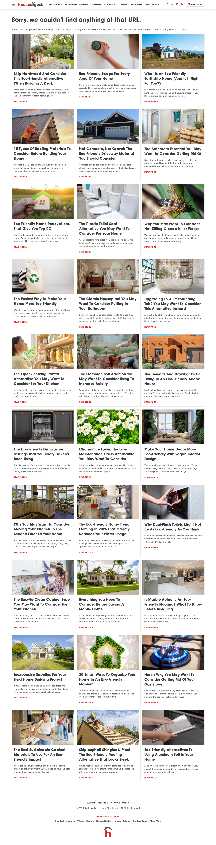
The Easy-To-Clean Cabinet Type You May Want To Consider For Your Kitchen (42, 604)
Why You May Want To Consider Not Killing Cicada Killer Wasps (172, 227)
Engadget (59, 821)
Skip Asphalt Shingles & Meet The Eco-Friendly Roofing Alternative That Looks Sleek (104, 754)
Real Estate (152, 4)
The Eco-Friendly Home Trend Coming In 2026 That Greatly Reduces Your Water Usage (104, 529)
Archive (103, 802)
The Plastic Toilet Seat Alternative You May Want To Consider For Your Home (104, 228)
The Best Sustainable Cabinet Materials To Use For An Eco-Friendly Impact (39, 754)
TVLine (80, 821)
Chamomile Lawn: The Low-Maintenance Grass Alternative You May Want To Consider (106, 454)
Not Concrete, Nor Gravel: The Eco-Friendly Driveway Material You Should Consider (106, 153)
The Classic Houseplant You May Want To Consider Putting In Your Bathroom (108, 304)
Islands (126, 821)
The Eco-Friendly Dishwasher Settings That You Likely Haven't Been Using (41, 454)
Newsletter (195, 4)
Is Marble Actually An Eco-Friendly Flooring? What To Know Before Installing (173, 604)
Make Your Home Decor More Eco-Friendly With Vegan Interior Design (172, 454)
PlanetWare (156, 821)
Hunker (117, 821)
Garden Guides (103, 821)
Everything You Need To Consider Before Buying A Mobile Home (101, 604)
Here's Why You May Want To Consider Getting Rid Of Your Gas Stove (169, 679)
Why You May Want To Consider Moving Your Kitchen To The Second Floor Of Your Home (41, 529)
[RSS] (182, 5)
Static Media (90, 808)
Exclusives (55, 4)
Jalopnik (70, 821)
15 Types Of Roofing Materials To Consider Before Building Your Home (42, 153)
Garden (96, 4)
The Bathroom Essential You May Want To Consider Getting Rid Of (172, 152)
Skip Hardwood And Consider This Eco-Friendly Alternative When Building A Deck (40, 78)
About (91, 802)
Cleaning (109, 4)
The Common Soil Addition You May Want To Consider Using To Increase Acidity (106, 379)
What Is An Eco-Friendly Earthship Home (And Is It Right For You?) (172, 78)
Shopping (136, 4)
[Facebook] (167, 5)
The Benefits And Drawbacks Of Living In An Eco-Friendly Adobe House (172, 379)
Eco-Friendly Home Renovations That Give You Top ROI (42, 226)
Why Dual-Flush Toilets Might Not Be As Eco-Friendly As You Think (172, 527)
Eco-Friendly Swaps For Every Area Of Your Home (104, 76)
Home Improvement (76, 4)
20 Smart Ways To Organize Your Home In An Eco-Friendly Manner (107, 679)
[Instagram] (172, 5)
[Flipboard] (177, 5)
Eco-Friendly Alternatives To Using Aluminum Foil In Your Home (168, 754)
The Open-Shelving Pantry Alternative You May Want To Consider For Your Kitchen (39, 379)
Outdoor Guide (140, 821)
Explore (90, 821)
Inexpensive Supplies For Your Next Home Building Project (40, 677)
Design (123, 4)
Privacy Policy (119, 802)
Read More (20, 101)
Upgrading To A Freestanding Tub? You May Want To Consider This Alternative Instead (172, 304)
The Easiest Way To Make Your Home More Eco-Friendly (40, 301)
